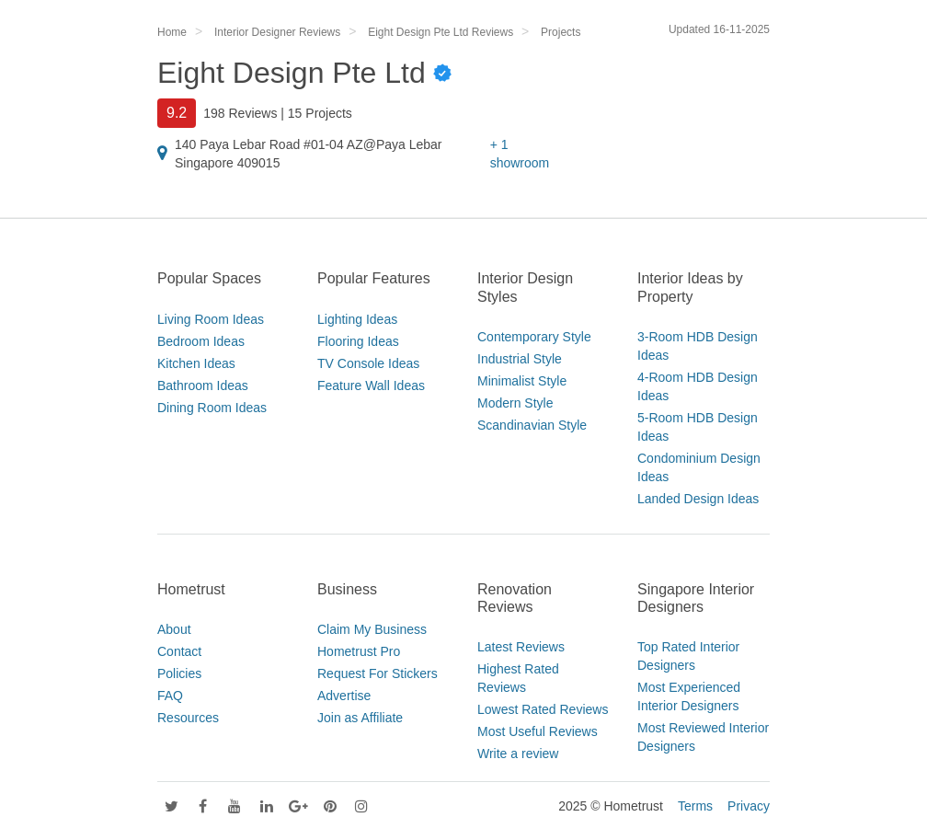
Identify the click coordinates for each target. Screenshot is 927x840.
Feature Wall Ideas (371, 385)
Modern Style (515, 403)
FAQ (170, 695)
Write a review (517, 753)
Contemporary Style (534, 336)
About (174, 629)
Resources (188, 717)
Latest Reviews (521, 646)
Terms (695, 806)
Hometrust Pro (358, 651)
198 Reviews (240, 113)
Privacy (748, 806)
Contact (179, 651)
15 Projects (320, 113)
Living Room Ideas (210, 319)
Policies (179, 673)
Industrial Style (519, 358)
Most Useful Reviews (537, 731)
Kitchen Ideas (196, 363)
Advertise (344, 695)
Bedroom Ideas (201, 341)
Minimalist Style (521, 381)
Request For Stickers (377, 673)
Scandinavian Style (532, 425)
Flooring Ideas (358, 341)
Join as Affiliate (360, 717)
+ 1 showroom (520, 153)
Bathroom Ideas (202, 385)
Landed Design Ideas (698, 498)
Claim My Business (372, 629)
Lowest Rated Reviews (542, 709)
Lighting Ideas (357, 319)
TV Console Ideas (368, 363)
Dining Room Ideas (212, 407)
